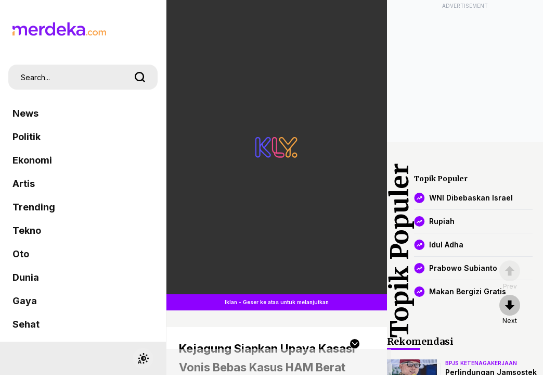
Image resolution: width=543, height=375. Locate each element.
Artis (23, 183)
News (25, 113)
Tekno (26, 230)
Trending (33, 207)
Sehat (26, 324)
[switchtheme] (143, 358)
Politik (26, 136)
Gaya (24, 300)
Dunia (25, 277)
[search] (140, 77)
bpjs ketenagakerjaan (481, 363)
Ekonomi (32, 160)
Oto (20, 253)
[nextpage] (509, 310)
